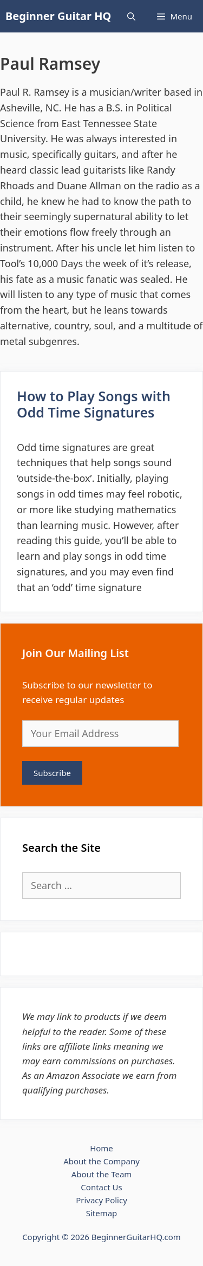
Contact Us (101, 1187)
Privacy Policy (101, 1200)
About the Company (101, 1161)
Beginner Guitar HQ (58, 16)
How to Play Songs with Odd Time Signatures (94, 404)
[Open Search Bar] (131, 16)
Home (101, 1148)
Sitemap (101, 1213)
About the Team (101, 1174)
